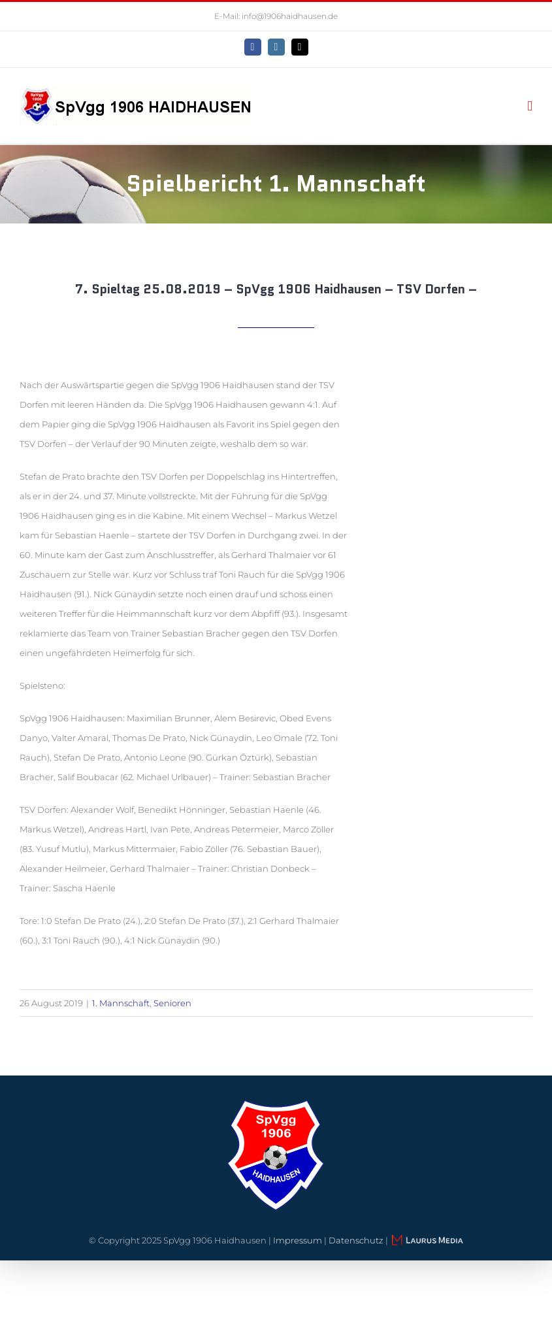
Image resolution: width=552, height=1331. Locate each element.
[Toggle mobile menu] (529, 106)
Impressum (297, 1240)
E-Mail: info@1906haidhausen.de (276, 16)
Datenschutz (356, 1240)
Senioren (172, 1003)
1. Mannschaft (121, 1003)
